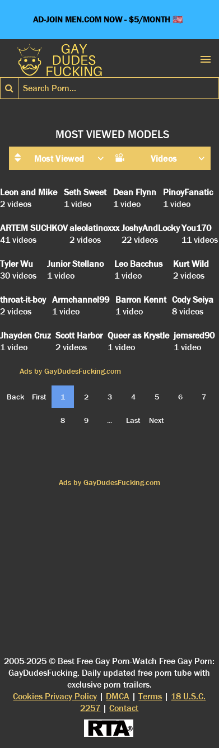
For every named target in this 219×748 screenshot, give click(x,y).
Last (133, 420)
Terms (150, 696)
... (109, 420)
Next (156, 420)
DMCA (117, 696)
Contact (123, 708)
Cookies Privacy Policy (55, 696)
